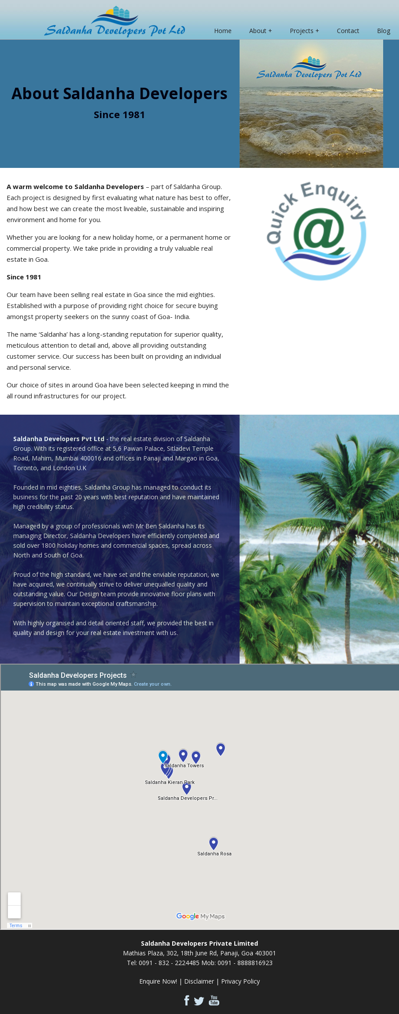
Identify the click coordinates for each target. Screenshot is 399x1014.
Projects (302, 30)
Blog (383, 30)
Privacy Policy (240, 981)
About (257, 30)
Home (223, 30)
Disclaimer (199, 981)
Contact (348, 30)
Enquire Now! (158, 981)
